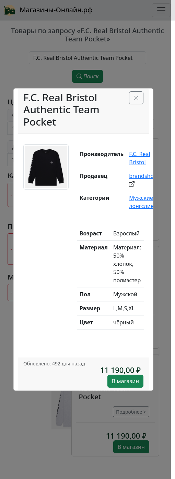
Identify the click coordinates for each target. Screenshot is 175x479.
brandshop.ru (146, 176)
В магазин (125, 381)
